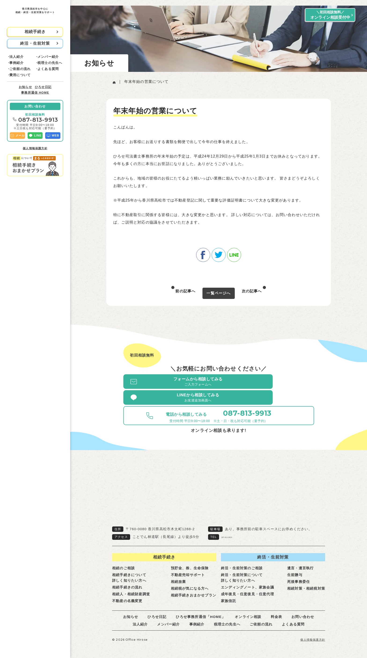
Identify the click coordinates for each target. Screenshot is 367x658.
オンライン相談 (248, 611)
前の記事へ (185, 291)
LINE (35, 135)
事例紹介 (16, 63)
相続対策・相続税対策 (306, 582)
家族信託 (228, 595)
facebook (203, 254)
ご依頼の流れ (20, 69)
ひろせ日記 (43, 87)
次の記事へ (252, 291)
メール (17, 135)
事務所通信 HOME (35, 92)
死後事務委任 (298, 575)
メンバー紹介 (48, 57)
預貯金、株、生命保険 (190, 562)
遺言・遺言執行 (300, 562)
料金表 (276, 611)
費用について (20, 75)
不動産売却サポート (188, 569)
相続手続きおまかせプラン (193, 589)
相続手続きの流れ (127, 581)
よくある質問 (48, 69)
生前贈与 (294, 569)
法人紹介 (16, 57)
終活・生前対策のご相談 (242, 562)
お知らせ (25, 87)
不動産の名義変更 (127, 595)
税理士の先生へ (49, 63)
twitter (219, 254)
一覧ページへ (218, 292)
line (234, 254)
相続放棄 (178, 575)
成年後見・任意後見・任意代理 (247, 588)
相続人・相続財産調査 (131, 588)
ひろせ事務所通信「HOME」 (200, 611)
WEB (52, 135)
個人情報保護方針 (35, 148)
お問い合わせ (35, 106)
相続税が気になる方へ (190, 582)
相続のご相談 (123, 562)
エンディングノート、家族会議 (247, 581)
